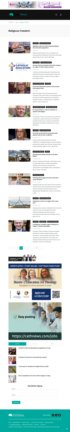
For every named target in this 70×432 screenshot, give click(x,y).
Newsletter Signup (49, 422)
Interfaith (43, 221)
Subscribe (16, 402)
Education (36, 62)
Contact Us (43, 424)
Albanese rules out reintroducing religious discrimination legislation (46, 47)
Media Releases (16, 422)
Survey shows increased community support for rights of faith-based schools (47, 66)
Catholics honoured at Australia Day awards (32, 357)
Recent (17, 343)
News (9, 422)
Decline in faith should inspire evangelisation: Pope (34, 348)
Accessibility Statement (14, 424)
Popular (35, 343)
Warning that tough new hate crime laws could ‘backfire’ (45, 178)
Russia (47, 151)
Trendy (53, 343)
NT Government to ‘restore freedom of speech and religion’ (45, 111)
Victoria (48, 83)
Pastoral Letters (25, 422)
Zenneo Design (55, 426)
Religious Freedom (45, 43)
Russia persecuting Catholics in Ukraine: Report (45, 155)
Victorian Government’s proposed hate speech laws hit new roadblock (45, 134)
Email (14, 395)
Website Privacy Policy (27, 424)
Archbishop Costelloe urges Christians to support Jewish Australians (46, 225)
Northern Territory (39, 107)
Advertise (36, 424)
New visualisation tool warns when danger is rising (34, 376)
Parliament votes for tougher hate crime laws (45, 202)
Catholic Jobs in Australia (37, 422)
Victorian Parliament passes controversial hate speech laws (46, 87)
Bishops (36, 221)
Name (14, 389)
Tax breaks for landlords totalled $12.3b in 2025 (33, 366)
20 (36, 248)
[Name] (35, 391)
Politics (36, 43)
